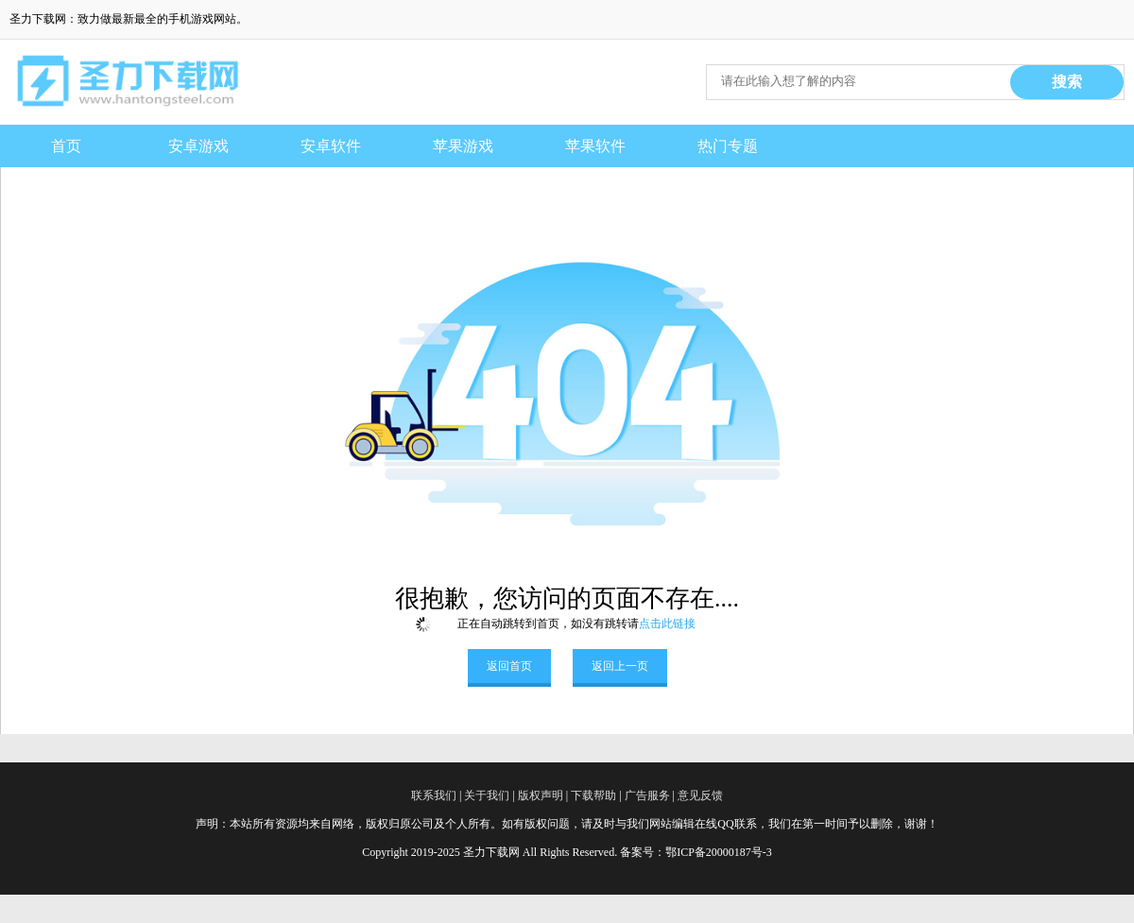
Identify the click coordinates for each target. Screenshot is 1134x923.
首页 (66, 146)
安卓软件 (331, 146)
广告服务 (647, 795)
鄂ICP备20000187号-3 (718, 852)
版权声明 (540, 795)
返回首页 (509, 666)
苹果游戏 (463, 146)
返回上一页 (620, 666)
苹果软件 (595, 146)
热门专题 (727, 146)
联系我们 (433, 795)
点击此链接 (667, 623)
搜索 (1067, 82)
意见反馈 (700, 795)
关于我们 (486, 795)
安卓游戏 (198, 146)
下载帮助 (593, 795)
